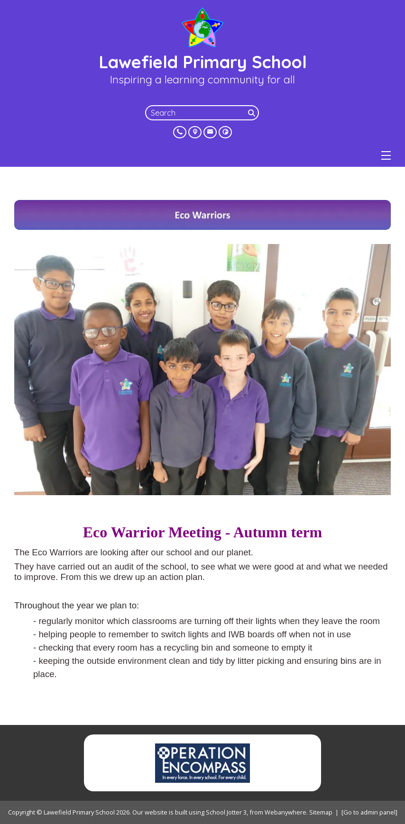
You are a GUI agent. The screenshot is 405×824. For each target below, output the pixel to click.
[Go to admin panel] (369, 812)
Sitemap (320, 812)
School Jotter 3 (226, 812)
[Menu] (386, 155)
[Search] (252, 112)
